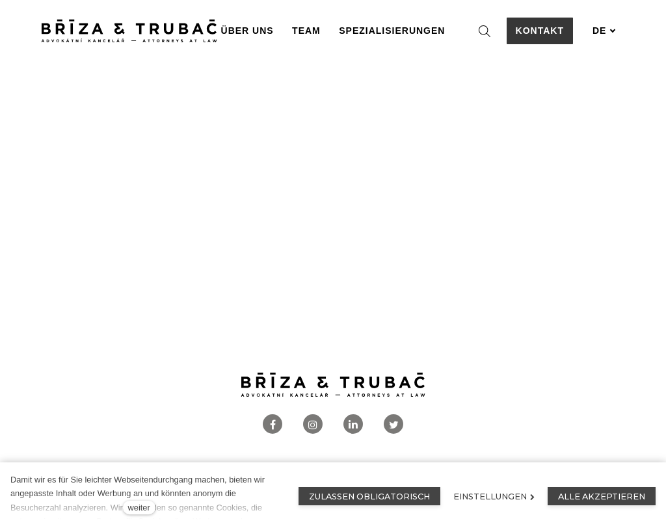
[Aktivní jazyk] (604, 31)
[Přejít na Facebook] (272, 424)
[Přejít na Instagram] (313, 424)
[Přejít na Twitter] (393, 424)
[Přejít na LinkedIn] (353, 424)
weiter (139, 507)
